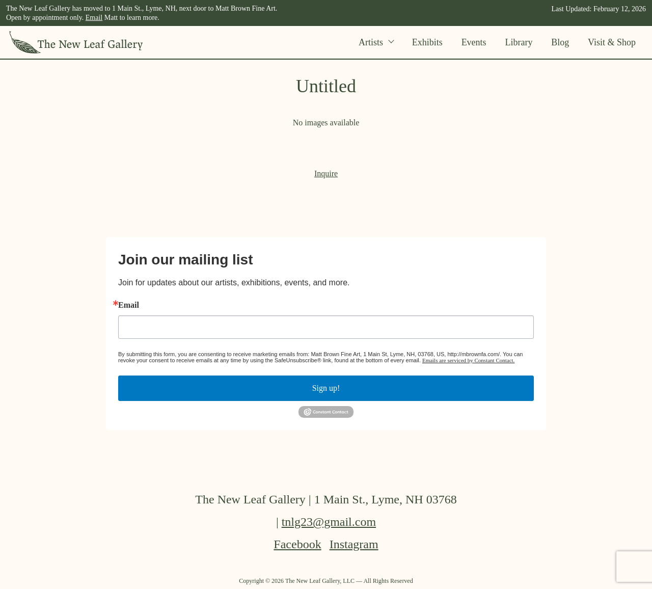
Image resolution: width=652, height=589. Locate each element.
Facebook (297, 544)
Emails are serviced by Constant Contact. (468, 360)
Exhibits (427, 42)
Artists (376, 42)
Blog (560, 42)
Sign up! (326, 388)
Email (94, 17)
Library (518, 42)
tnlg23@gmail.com (329, 521)
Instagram (354, 544)
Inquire (326, 173)
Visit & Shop (612, 42)
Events (473, 42)
